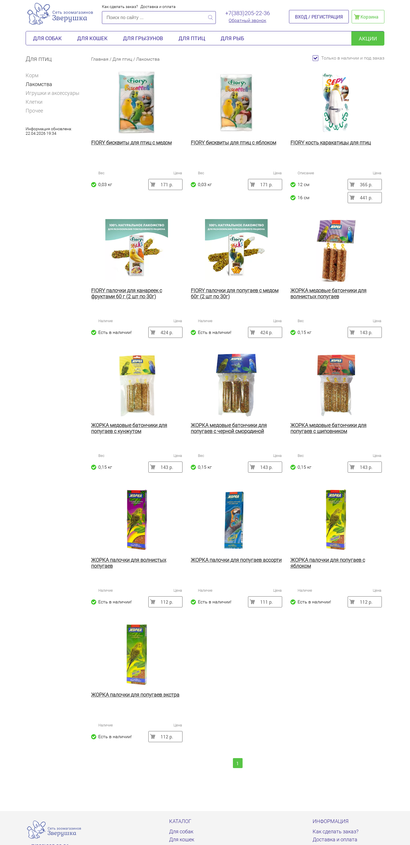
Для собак (47, 38)
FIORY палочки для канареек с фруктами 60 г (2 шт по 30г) (126, 293)
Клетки (34, 102)
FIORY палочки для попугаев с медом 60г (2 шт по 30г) (234, 293)
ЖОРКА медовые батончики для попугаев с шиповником (328, 428)
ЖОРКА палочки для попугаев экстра (135, 695)
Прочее (34, 111)
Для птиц (192, 38)
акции (368, 38)
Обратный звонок (247, 20)
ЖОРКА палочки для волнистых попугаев (128, 563)
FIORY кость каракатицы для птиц (330, 143)
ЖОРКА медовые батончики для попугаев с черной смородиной (229, 428)
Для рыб (232, 38)
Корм (34, 75)
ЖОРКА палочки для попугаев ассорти (236, 560)
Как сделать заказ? (120, 6)
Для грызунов (143, 38)
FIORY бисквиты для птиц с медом (131, 143)
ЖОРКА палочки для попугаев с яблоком (327, 563)
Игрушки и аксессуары (52, 93)
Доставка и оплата (158, 6)
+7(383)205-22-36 (247, 13)
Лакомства (39, 84)
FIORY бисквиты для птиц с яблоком (233, 143)
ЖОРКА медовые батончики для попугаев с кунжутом (129, 428)
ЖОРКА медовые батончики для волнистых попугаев (328, 293)
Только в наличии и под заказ (348, 58)
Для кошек (92, 38)
